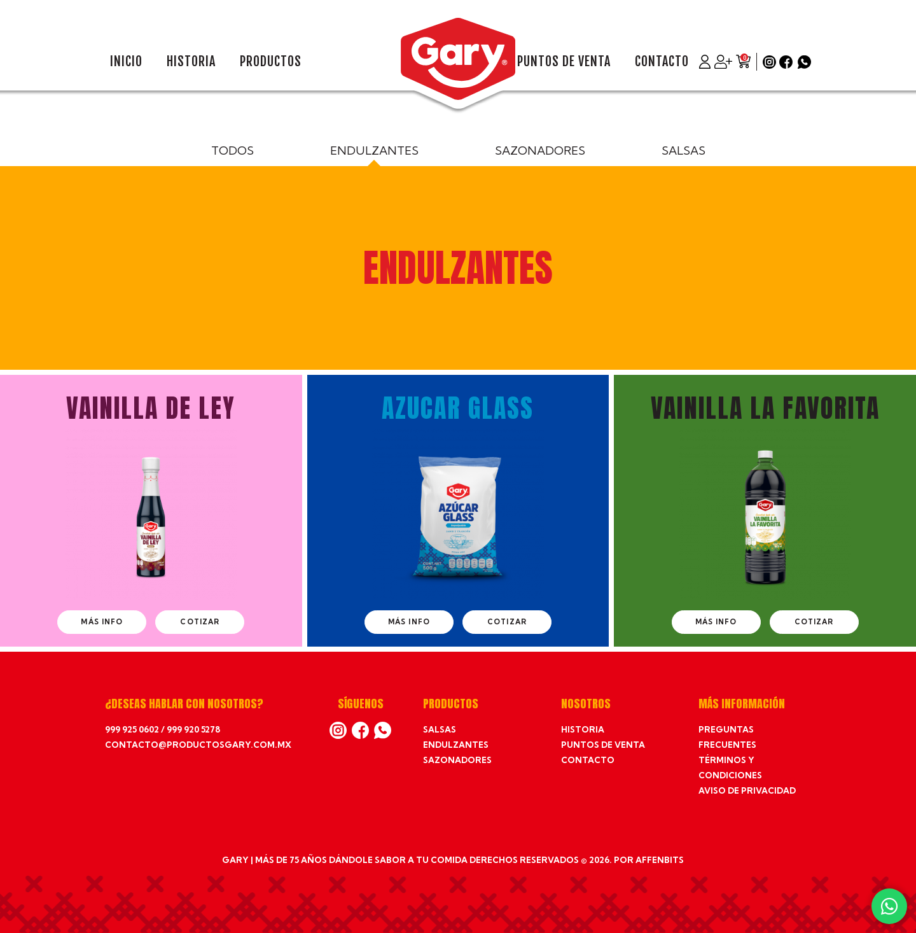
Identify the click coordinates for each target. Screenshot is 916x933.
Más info (102, 621)
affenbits (659, 860)
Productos (271, 61)
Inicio (126, 61)
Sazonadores (540, 150)
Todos (232, 150)
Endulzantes (374, 150)
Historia (191, 61)
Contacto (662, 61)
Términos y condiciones (730, 767)
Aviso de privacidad (747, 790)
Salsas (683, 150)
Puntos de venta (564, 61)
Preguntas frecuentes (727, 737)
